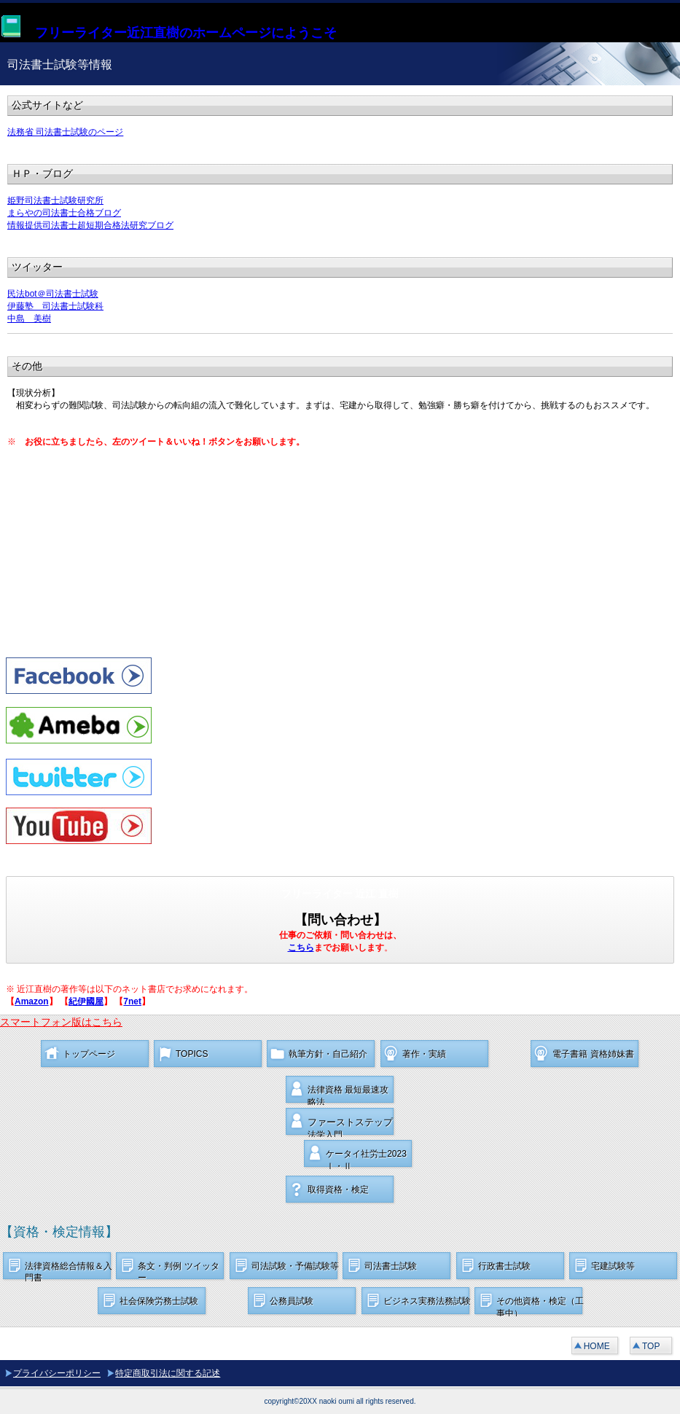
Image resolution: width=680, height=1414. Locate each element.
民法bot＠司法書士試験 (52, 294)
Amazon (32, 1001)
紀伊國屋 (86, 1001)
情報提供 (24, 225)
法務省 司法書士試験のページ (65, 132)
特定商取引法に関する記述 (167, 1373)
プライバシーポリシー (57, 1373)
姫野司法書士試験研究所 (55, 200)
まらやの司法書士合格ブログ (64, 213)
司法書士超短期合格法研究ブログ (107, 225)
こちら (301, 947)
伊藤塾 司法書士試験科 (55, 306)
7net (132, 1001)
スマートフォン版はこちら (61, 1022)
